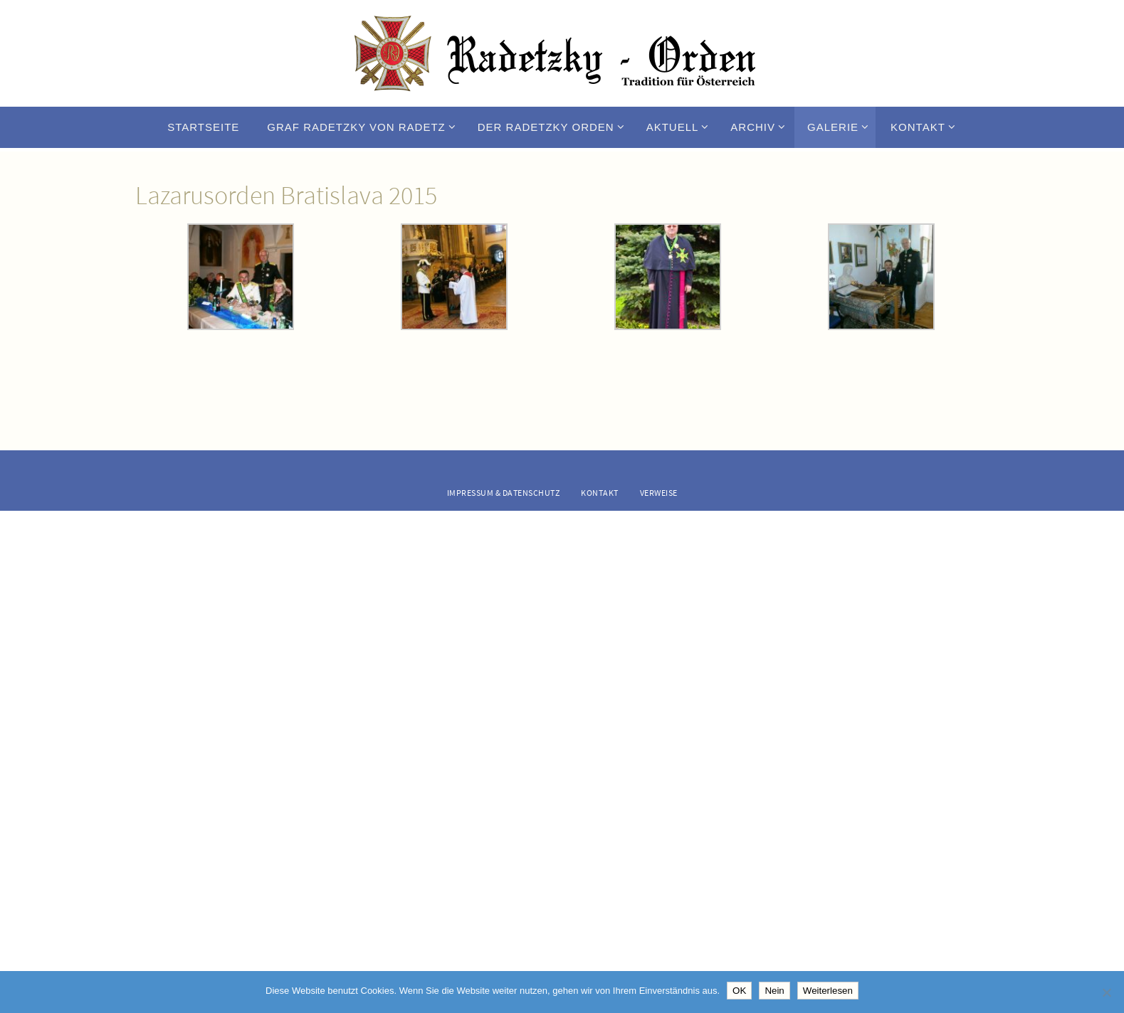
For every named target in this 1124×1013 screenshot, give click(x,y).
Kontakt (600, 492)
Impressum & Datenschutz (503, 492)
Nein (774, 990)
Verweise (659, 492)
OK (739, 990)
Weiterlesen (828, 990)
